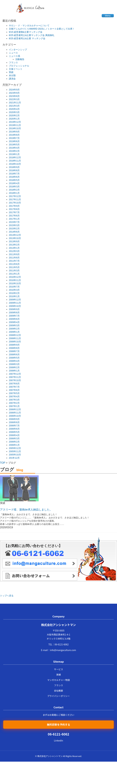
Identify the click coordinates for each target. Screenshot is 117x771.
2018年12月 (15, 157)
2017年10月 (15, 202)
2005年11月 (15, 451)
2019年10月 (15, 128)
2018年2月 (14, 189)
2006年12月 (15, 409)
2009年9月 (14, 309)
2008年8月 (14, 348)
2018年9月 (14, 167)
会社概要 (58, 690)
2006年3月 (14, 438)
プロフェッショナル (19, 65)
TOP (2, 462)
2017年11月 (15, 199)
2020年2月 (14, 115)
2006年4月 (14, 435)
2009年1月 (14, 332)
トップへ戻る (7, 595)
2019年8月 (14, 135)
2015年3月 (14, 225)
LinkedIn (58, 740)
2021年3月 (14, 105)
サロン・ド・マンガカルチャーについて (29, 25)
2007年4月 (14, 396)
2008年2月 (14, 367)
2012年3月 (14, 251)
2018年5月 (14, 180)
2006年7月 (14, 425)
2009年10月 (15, 306)
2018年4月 (14, 183)
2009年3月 (14, 325)
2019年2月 (14, 151)
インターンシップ (18, 49)
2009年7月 (14, 315)
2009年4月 (14, 322)
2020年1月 (14, 118)
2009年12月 (15, 299)
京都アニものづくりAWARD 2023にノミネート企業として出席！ (42, 28)
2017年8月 (14, 209)
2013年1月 (14, 248)
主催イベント (15, 69)
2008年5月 (14, 357)
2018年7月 (14, 173)
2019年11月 (15, 125)
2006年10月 (15, 416)
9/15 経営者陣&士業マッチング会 (25, 32)
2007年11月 (15, 377)
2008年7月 (14, 351)
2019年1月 (14, 154)
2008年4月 (14, 361)
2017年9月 (14, 206)
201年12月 (14, 458)
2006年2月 (14, 441)
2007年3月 (14, 399)
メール (39, 563)
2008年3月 (14, 364)
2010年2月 (14, 293)
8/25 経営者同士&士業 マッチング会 (27, 38)
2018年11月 (15, 160)
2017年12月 (15, 196)
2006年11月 (15, 412)
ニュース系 (14, 56)
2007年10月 (15, 380)
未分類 (12, 75)
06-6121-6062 (61, 644)
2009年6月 (14, 319)
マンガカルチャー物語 (58, 680)
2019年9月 (14, 131)
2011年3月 (14, 270)
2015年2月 (14, 228)
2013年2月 (14, 244)
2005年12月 (15, 448)
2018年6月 (14, 177)
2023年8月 (14, 96)
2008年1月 (14, 370)
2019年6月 (14, 141)
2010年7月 (14, 286)
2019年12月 (15, 122)
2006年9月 (14, 419)
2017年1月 (14, 219)
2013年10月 (15, 238)
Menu (108, 15)
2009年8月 (14, 312)
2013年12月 (15, 235)
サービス (58, 669)
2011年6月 (14, 264)
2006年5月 (14, 432)
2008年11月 (15, 338)
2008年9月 (14, 345)
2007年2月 (14, 403)
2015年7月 (14, 222)
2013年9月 (14, 241)
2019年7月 (14, 138)
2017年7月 (14, 212)
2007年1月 (14, 406)
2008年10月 (15, 341)
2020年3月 (14, 112)
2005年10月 (15, 454)
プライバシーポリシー (58, 696)
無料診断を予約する (58, 724)
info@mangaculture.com (63, 650)
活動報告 (19, 59)
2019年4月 (14, 147)
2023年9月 (14, 93)
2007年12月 (15, 374)
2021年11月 (15, 102)
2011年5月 (14, 267)
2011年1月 (14, 273)
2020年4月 (14, 109)
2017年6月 (14, 215)
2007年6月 (14, 390)
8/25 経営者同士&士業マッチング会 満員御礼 (31, 35)
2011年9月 (14, 254)
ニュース (13, 53)
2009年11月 (15, 303)
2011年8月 (14, 257)
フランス (13, 62)
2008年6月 (14, 354)
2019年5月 (14, 144)
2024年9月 (14, 89)
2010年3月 (14, 290)
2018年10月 (15, 164)
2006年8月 (14, 422)
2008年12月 (15, 335)
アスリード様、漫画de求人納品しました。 (26, 509)
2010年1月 (14, 296)
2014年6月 (14, 231)
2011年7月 (14, 261)
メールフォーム (39, 576)
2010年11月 (15, 280)
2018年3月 (14, 186)
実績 (11, 72)
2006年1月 (14, 445)
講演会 (12, 78)
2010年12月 (15, 277)
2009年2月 (14, 328)
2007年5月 (14, 393)
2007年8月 (14, 383)
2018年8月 (14, 170)
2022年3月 (14, 99)
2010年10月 (15, 283)
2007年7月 (14, 387)
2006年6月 (14, 428)
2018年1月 (14, 193)
